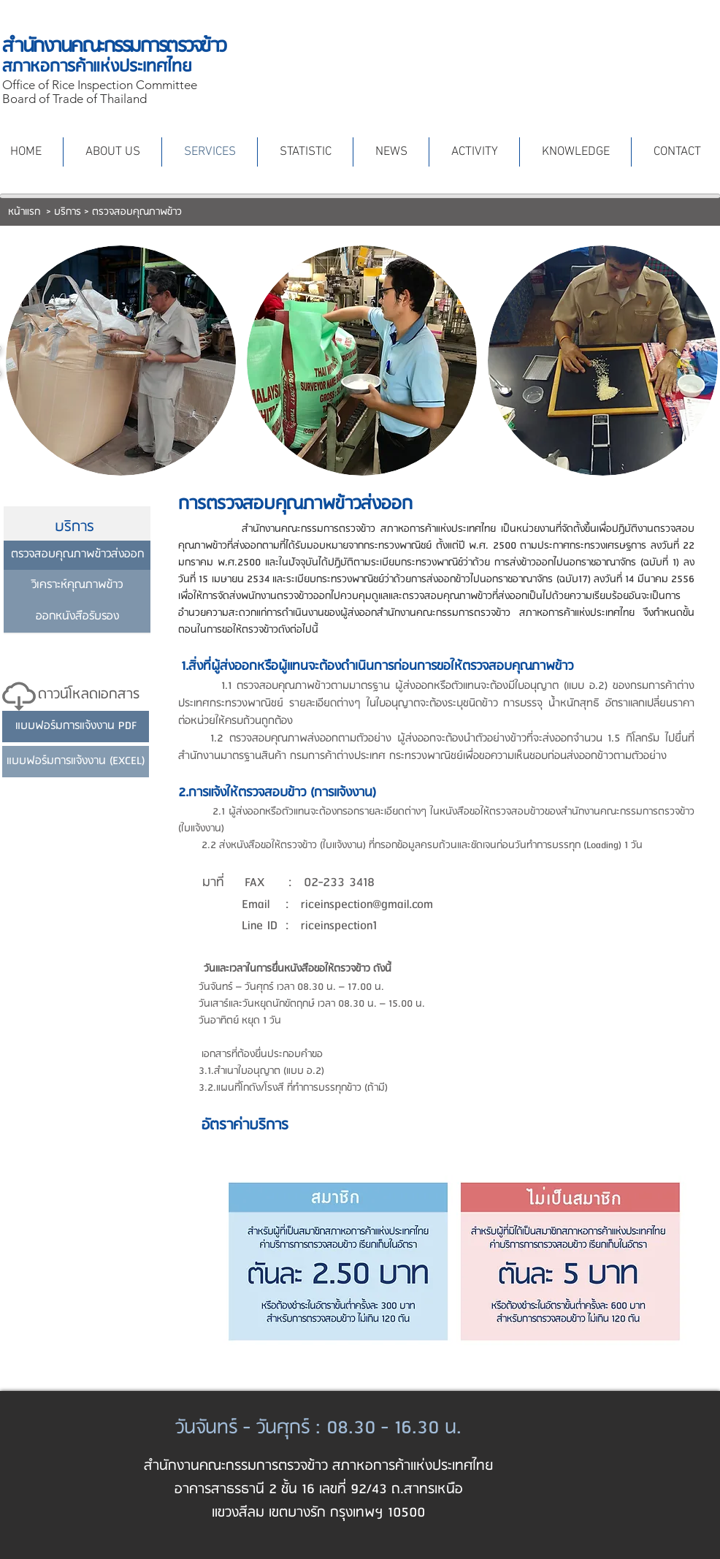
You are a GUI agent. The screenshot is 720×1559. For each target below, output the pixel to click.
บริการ (67, 212)
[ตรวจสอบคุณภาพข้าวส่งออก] (77, 555)
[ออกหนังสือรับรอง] (77, 617)
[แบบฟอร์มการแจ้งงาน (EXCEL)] (75, 761)
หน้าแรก (25, 212)
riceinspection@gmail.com (367, 904)
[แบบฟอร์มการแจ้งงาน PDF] (75, 726)
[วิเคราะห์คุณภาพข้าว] (77, 585)
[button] (121, 360)
